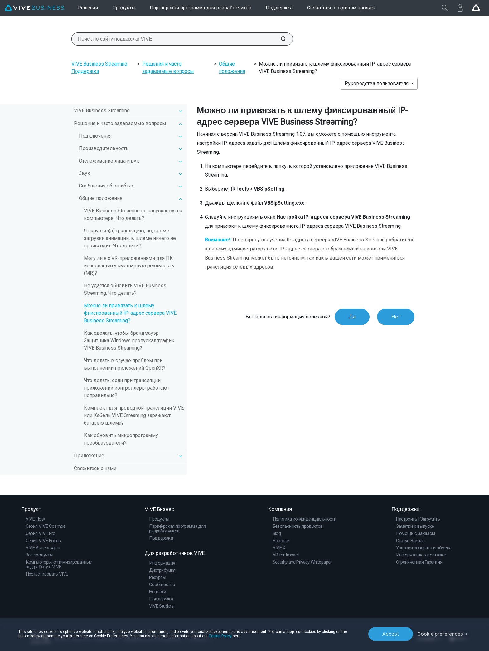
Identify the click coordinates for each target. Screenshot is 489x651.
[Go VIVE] (476, 8)
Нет (395, 316)
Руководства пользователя (377, 83)
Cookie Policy (220, 636)
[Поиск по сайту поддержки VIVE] (280, 39)
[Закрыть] (445, 8)
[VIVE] (34, 8)
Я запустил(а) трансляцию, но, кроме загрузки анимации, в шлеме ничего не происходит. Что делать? (130, 238)
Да (352, 316)
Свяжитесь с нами (95, 468)
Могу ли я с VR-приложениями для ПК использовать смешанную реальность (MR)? (129, 265)
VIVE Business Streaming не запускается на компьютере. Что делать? (133, 214)
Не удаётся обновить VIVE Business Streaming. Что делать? (125, 289)
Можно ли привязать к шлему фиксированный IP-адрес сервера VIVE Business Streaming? (130, 313)
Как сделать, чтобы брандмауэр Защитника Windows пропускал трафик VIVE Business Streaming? (129, 340)
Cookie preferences (440, 634)
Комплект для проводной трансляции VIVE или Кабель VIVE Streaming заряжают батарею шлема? (134, 415)
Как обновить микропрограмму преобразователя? (121, 439)
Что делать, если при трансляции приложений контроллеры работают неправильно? (126, 387)
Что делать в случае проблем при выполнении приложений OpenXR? (125, 364)
